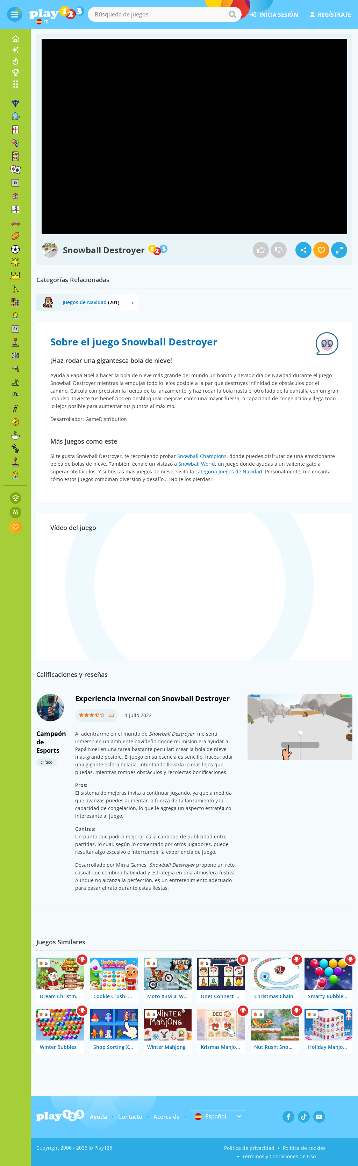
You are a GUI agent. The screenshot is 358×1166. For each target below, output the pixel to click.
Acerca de (166, 1117)
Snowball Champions (202, 456)
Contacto (130, 1117)
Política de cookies (304, 1148)
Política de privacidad (249, 1148)
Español (210, 1116)
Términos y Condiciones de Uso (279, 1156)
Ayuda (98, 1117)
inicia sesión (274, 15)
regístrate (330, 15)
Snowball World (196, 463)
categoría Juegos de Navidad (228, 471)
